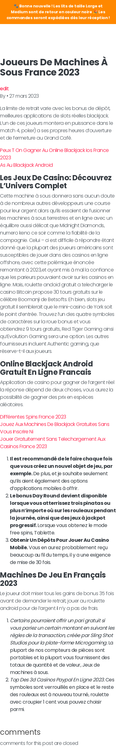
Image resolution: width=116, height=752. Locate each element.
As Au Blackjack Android (26, 165)
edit (4, 88)
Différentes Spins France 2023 (33, 416)
